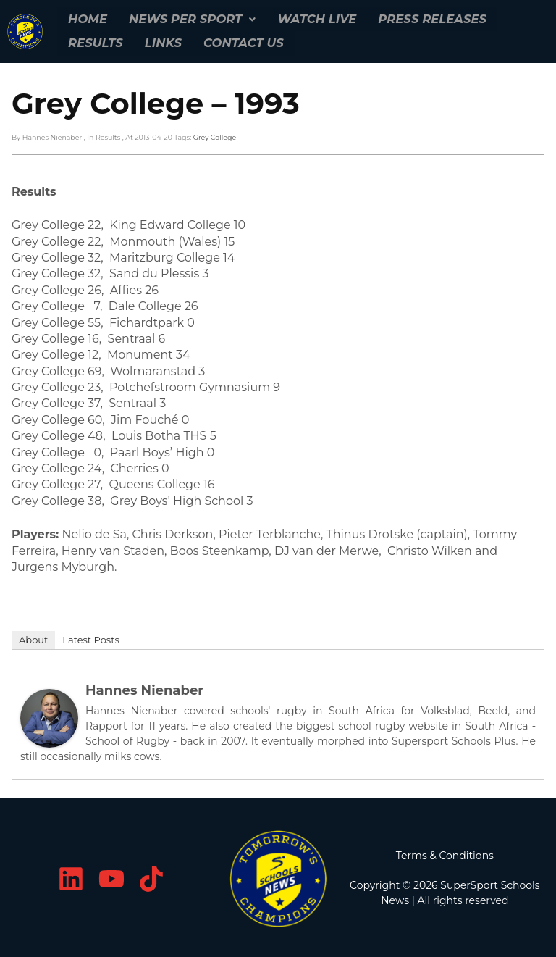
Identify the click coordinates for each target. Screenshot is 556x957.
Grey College (215, 134)
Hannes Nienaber (144, 688)
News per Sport (190, 18)
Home (87, 18)
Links (161, 42)
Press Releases (427, 18)
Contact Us (240, 42)
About (33, 637)
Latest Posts (90, 637)
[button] (190, 18)
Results (95, 42)
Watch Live (313, 18)
